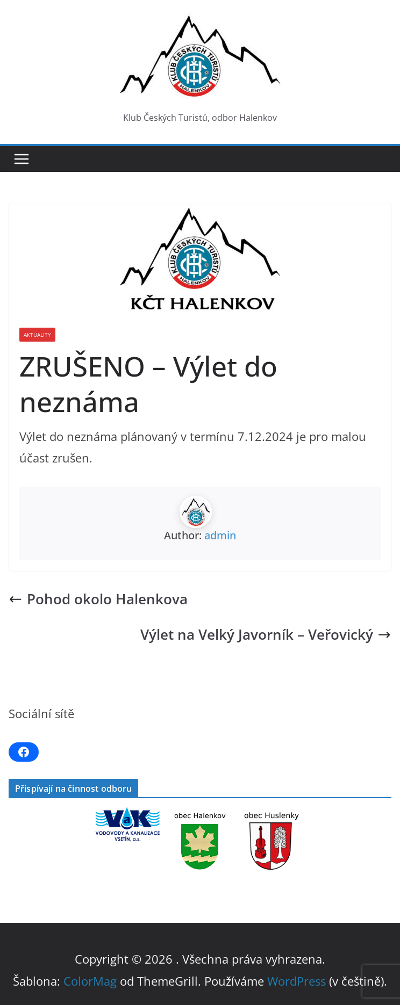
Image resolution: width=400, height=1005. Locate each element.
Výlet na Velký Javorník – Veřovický (265, 634)
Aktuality (37, 334)
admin (220, 535)
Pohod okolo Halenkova (98, 599)
